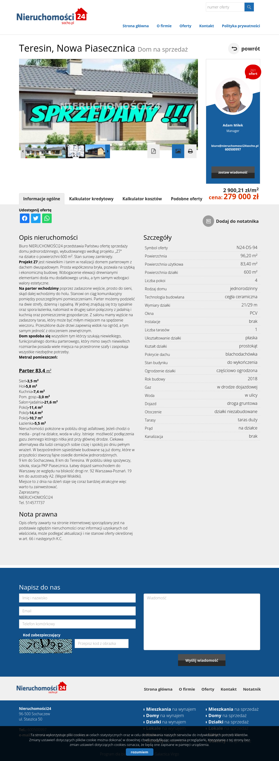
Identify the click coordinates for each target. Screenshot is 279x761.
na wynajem (171, 709)
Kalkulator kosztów (142, 199)
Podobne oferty (186, 199)
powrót (250, 48)
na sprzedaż (234, 709)
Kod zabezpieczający (41, 634)
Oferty (185, 25)
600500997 (233, 149)
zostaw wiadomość (232, 172)
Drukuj (190, 151)
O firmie (164, 25)
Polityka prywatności (241, 25)
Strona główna (136, 25)
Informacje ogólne (41, 199)
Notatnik (252, 689)
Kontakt (206, 25)
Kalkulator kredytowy (91, 199)
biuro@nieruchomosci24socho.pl (233, 146)
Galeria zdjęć (178, 151)
